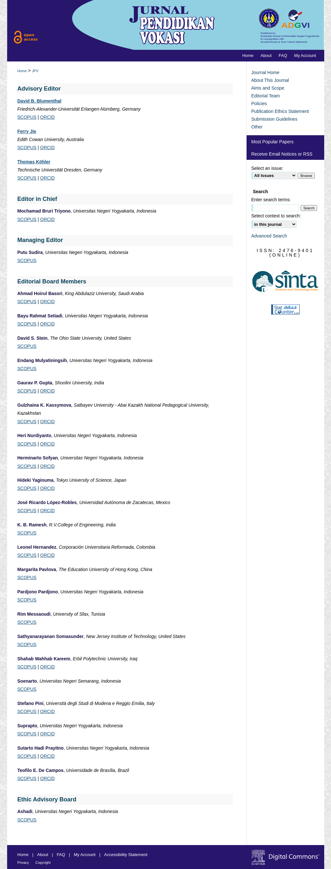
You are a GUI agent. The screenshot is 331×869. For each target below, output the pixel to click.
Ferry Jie (26, 131)
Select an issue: (267, 168)
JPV (35, 71)
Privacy (23, 862)
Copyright (42, 862)
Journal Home (265, 72)
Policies (259, 103)
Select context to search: (276, 215)
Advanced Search (269, 235)
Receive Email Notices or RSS (282, 154)
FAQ (61, 854)
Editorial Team (265, 95)
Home (22, 71)
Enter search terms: (271, 199)
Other (257, 126)
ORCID (47, 117)
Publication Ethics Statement (280, 111)
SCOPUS (27, 117)
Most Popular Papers (272, 141)
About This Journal (270, 80)
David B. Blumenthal (39, 101)
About (42, 854)
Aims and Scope (267, 88)
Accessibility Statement (126, 854)
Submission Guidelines (274, 119)
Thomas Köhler (33, 161)
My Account (84, 854)
